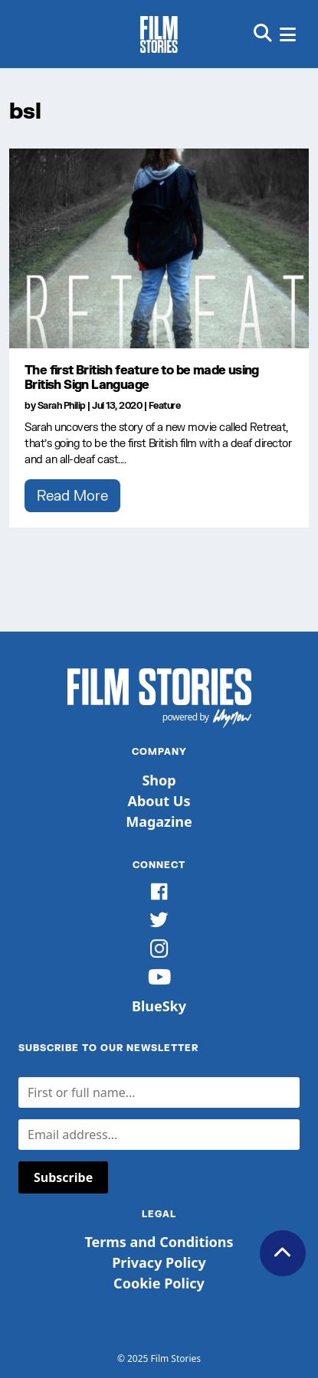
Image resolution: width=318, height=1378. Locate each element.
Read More (72, 495)
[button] (263, 34)
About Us (159, 801)
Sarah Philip (62, 405)
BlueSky (159, 1006)
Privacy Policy (159, 1262)
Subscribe (63, 1177)
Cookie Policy (159, 1283)
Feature (165, 405)
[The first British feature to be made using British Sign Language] (159, 248)
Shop (158, 780)
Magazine (159, 821)
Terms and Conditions (158, 1242)
